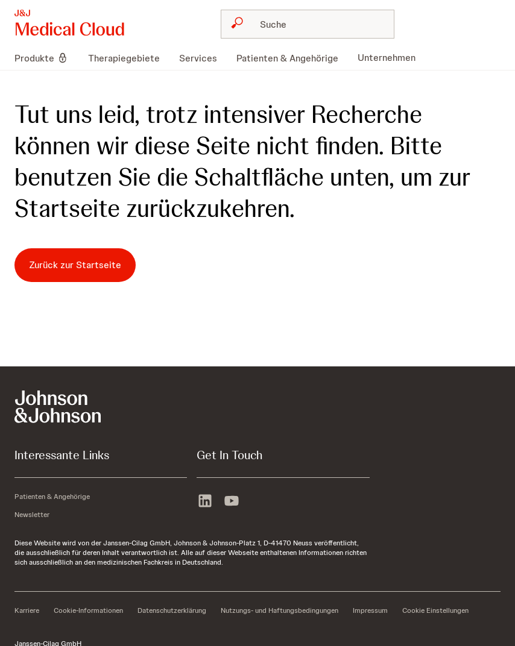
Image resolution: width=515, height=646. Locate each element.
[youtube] (231, 502)
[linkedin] (205, 502)
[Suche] (314, 24)
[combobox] (307, 24)
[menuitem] (46, 58)
